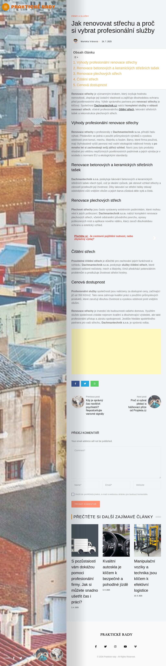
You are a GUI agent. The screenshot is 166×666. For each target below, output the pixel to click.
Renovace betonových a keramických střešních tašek (118, 68)
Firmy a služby (80, 16)
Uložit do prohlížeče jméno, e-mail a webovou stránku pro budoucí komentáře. (111, 494)
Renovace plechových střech (99, 74)
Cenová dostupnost (92, 85)
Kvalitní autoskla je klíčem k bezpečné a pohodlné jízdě (115, 573)
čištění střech (126, 109)
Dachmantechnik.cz (105, 105)
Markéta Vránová (89, 41)
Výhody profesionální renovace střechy (107, 62)
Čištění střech (87, 79)
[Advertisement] (116, 351)
